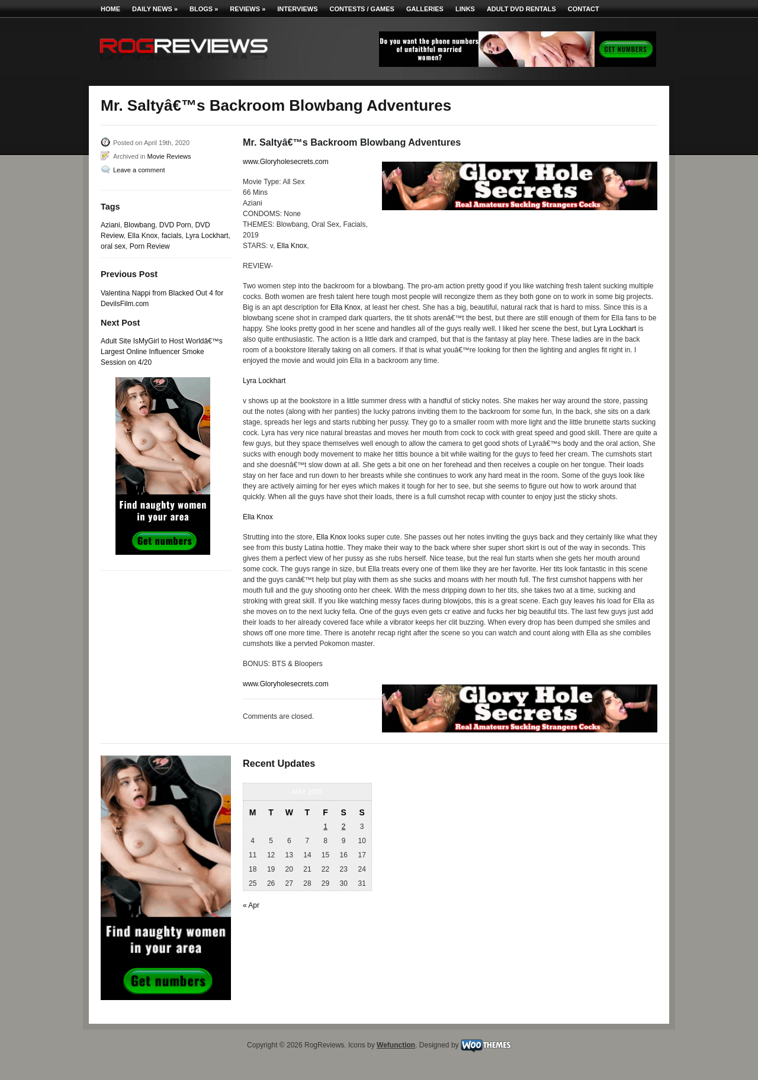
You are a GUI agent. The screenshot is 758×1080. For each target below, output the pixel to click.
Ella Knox (142, 236)
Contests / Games (362, 8)
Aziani (110, 225)
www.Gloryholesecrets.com (286, 162)
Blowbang (139, 225)
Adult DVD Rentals (521, 8)
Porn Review (150, 246)
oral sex (113, 246)
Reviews (247, 8)
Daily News (155, 8)
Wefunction (396, 1045)
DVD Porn (175, 225)
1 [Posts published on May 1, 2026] (325, 826)
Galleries (425, 8)
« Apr (251, 905)
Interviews (297, 8)
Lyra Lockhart (206, 236)
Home (110, 8)
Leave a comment (139, 169)
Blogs (204, 8)
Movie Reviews (169, 156)
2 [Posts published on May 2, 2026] (344, 826)
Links (465, 8)
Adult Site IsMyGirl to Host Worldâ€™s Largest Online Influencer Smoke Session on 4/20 (162, 352)
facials (172, 236)
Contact (583, 8)
